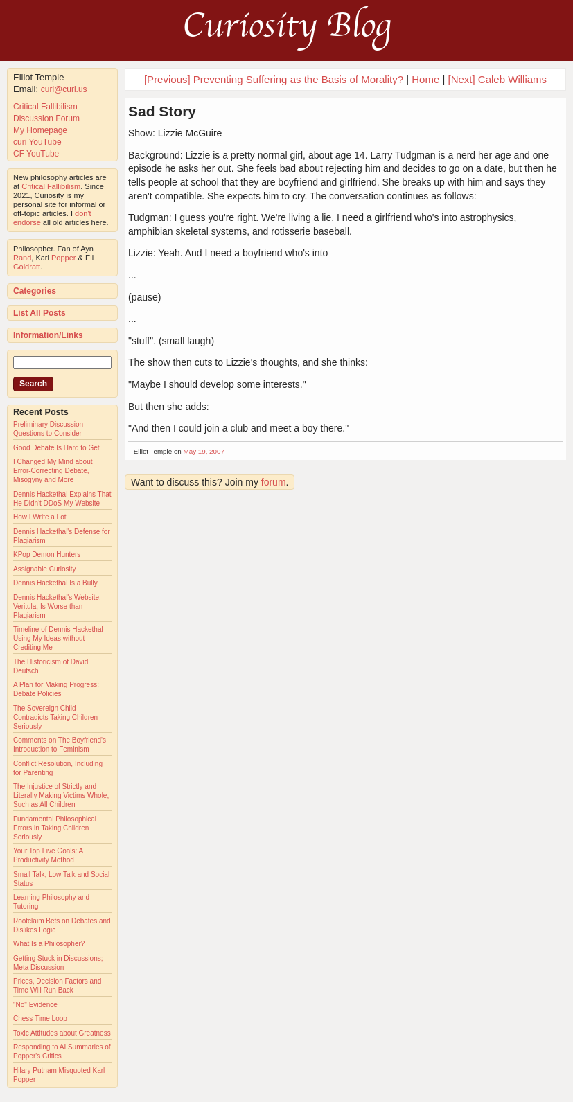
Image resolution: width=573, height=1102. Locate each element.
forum (273, 482)
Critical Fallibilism (45, 107)
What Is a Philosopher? (49, 944)
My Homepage (40, 130)
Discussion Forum (46, 118)
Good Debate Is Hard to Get (56, 448)
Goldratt (26, 267)
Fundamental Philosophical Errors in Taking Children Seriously (54, 828)
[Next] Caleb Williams (497, 79)
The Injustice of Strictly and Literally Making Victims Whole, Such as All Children (61, 795)
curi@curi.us (64, 89)
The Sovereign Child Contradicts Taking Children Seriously (55, 717)
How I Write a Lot (40, 517)
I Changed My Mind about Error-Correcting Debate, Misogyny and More (53, 470)
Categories (34, 291)
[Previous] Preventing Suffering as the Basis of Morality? (273, 79)
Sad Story (162, 111)
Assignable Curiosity (44, 569)
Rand (22, 258)
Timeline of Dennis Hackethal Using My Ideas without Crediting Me (58, 638)
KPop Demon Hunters (46, 554)
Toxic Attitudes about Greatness (62, 1033)
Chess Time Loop (40, 1018)
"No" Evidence (35, 1004)
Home (425, 79)
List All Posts (39, 313)
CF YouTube (36, 154)
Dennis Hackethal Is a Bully (55, 583)
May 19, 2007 (204, 451)
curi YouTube (37, 142)
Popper (63, 258)
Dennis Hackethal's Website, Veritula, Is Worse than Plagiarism (57, 606)
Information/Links (48, 335)
